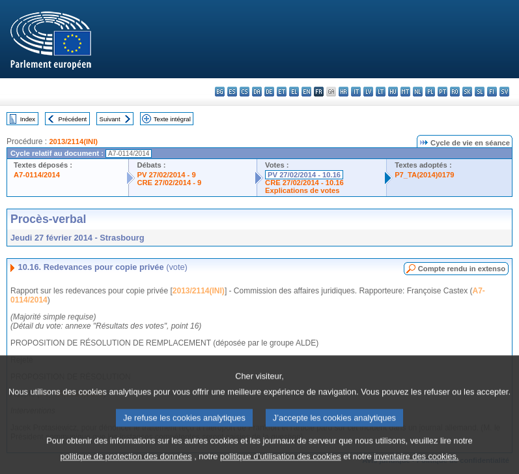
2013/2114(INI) (73, 141)
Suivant (110, 119)
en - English (306, 91)
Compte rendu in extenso (461, 269)
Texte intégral (172, 119)
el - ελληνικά (294, 91)
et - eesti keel (282, 91)
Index (27, 119)
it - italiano (356, 91)
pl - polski (430, 91)
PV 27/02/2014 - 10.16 (304, 175)
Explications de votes (302, 190)
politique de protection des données (126, 464)
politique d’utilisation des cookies (280, 464)
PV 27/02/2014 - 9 (166, 175)
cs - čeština (244, 91)
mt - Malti (405, 91)
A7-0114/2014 (37, 175)
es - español (232, 91)
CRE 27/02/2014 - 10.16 (304, 182)
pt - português (442, 91)
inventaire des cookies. (416, 464)
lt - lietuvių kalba (381, 91)
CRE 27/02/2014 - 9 (169, 182)
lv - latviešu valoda (368, 91)
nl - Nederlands (418, 91)
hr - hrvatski (343, 91)
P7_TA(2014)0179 (424, 175)
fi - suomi (492, 91)
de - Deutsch (269, 91)
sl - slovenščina (479, 91)
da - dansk (257, 91)
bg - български (220, 91)
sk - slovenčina (467, 91)
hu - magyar (393, 91)
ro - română (455, 91)
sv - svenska (504, 91)
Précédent (73, 119)
